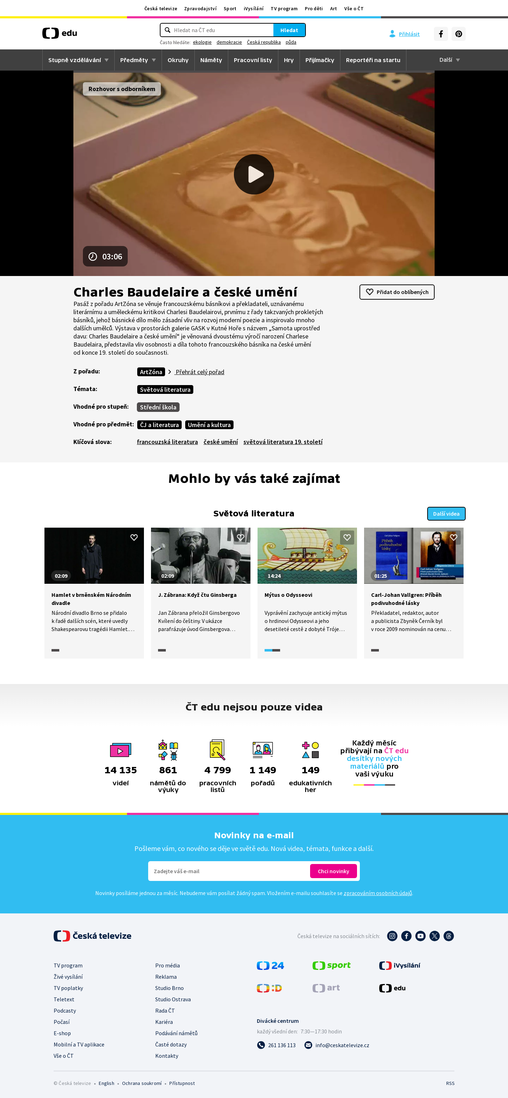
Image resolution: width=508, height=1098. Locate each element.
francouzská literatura (167, 442)
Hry (289, 60)
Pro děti (314, 8)
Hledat (289, 30)
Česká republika (264, 42)
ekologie (202, 42)
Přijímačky (320, 60)
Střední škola (158, 407)
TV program (284, 8)
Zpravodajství (200, 8)
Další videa (446, 513)
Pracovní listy (253, 60)
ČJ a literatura (159, 425)
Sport (230, 8)
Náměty (211, 60)
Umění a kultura (209, 425)
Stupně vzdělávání (74, 60)
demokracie (229, 42)
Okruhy (178, 60)
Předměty (134, 60)
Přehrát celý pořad (199, 372)
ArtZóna (151, 372)
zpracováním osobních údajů (378, 892)
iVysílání (254, 8)
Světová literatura (165, 389)
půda (291, 42)
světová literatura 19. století (282, 442)
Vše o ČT (354, 8)
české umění (221, 442)
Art (333, 8)
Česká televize (160, 8)
